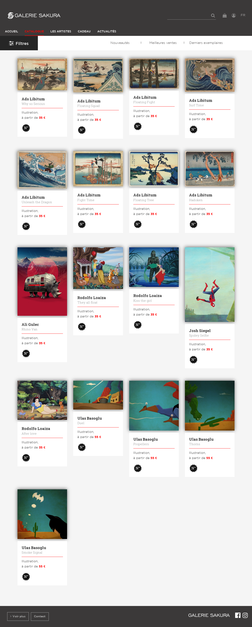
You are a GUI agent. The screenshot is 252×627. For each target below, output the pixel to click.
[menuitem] (191, 15)
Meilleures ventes (163, 43)
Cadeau (84, 31)
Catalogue (34, 31)
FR (243, 15)
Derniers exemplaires (206, 43)
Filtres (19, 43)
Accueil (11, 31)
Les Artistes (60, 31)
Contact (39, 616)
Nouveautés (120, 43)
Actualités (106, 31)
